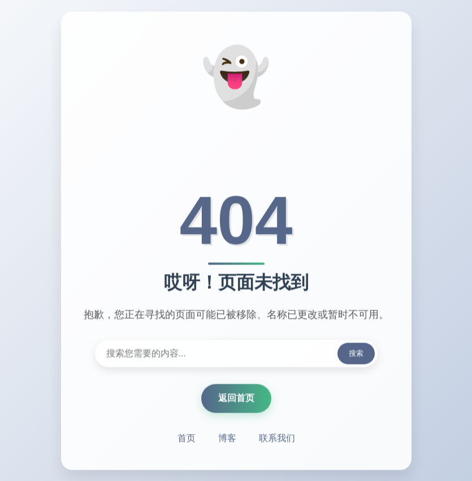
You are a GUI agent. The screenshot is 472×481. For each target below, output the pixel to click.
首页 (186, 438)
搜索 (356, 353)
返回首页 (236, 398)
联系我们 (277, 438)
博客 (227, 438)
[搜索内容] (236, 353)
